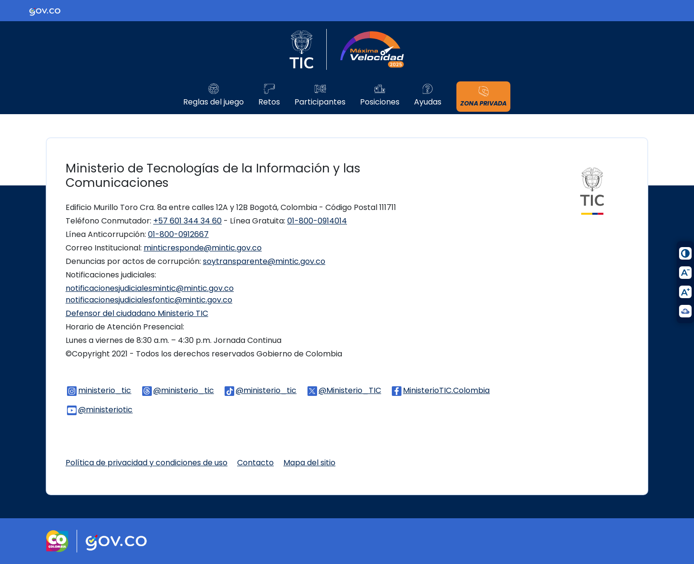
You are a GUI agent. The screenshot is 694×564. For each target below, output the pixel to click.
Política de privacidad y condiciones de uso (146, 462)
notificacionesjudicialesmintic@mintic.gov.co (150, 288)
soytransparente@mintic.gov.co (264, 261)
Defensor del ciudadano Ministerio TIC (137, 313)
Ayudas (427, 102)
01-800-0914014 (317, 220)
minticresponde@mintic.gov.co (203, 247)
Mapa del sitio (309, 462)
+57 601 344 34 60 (187, 220)
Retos (269, 102)
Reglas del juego (213, 102)
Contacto (255, 462)
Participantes (320, 102)
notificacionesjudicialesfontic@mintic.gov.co (149, 299)
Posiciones (380, 102)
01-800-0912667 (178, 234)
